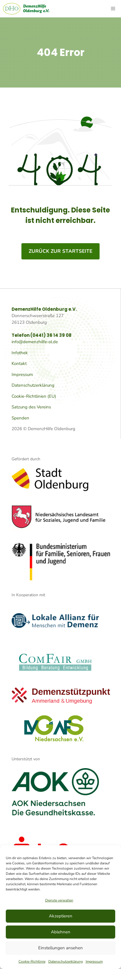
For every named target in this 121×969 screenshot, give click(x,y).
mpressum (23, 374)
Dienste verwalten (59, 900)
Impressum (94, 961)
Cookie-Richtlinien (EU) (34, 396)
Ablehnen (60, 932)
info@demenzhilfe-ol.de (35, 342)
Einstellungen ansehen (60, 948)
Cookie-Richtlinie (32, 961)
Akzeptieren (60, 916)
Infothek (20, 353)
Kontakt (19, 363)
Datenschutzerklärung (65, 961)
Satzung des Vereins (31, 407)
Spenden (20, 418)
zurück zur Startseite (60, 251)
